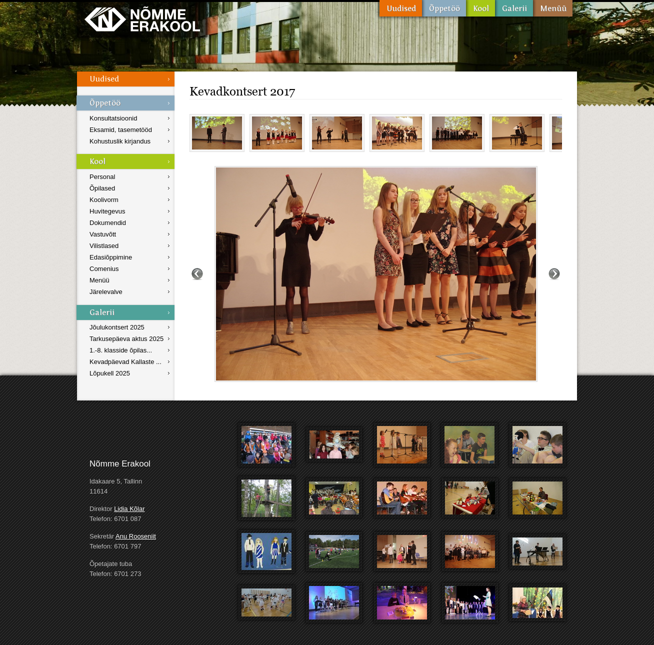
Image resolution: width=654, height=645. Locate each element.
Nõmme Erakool (142, 19)
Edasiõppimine (111, 257)
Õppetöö (444, 8)
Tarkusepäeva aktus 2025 (127, 338)
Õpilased (102, 188)
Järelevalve (106, 292)
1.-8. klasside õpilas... (121, 350)
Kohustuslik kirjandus (120, 141)
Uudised (401, 8)
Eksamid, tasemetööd (121, 130)
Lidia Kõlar (129, 508)
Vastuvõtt (103, 234)
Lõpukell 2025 (110, 373)
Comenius (104, 268)
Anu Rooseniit (136, 536)
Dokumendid (108, 222)
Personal (102, 176)
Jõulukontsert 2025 (117, 327)
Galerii (514, 8)
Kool (480, 8)
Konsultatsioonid (113, 118)
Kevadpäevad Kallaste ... (126, 362)
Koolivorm (104, 200)
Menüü (552, 8)
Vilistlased (104, 246)
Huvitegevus (108, 211)
